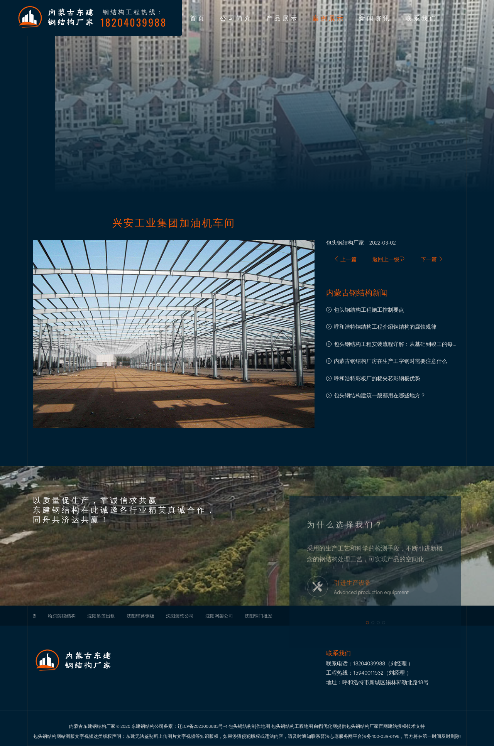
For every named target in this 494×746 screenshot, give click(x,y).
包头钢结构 (339, 242)
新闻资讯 (375, 17)
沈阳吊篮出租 (101, 615)
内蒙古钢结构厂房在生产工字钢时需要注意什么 (390, 361)
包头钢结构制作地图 (249, 726)
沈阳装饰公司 (180, 615)
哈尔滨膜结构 (62, 615)
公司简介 (236, 17)
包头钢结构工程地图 (292, 726)
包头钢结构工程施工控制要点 (369, 309)
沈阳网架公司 (219, 615)
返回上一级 (388, 259)
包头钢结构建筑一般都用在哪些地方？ (380, 395)
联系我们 (421, 17)
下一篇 (432, 259)
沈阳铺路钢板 (140, 615)
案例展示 (329, 17)
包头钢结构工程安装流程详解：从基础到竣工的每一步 (396, 344)
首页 (198, 17)
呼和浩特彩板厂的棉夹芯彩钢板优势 (377, 378)
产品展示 (282, 17)
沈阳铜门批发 (258, 615)
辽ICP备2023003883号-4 (202, 726)
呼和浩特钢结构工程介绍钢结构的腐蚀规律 (385, 326)
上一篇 (345, 259)
